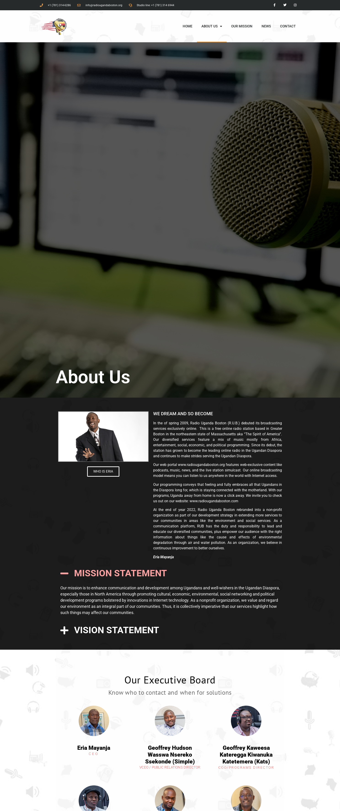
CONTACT (288, 26)
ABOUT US (211, 26)
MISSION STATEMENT (120, 573)
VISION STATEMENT (116, 630)
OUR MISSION (241, 26)
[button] (170, 573)
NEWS (266, 26)
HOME (187, 26)
